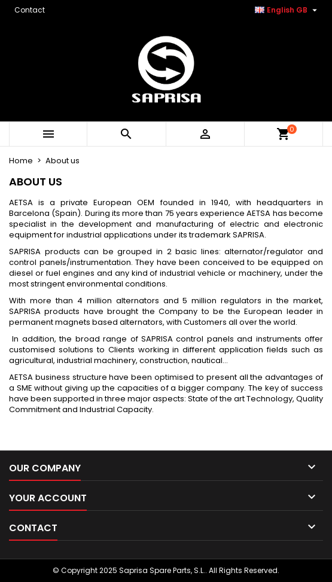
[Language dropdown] (287, 10)
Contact (29, 10)
